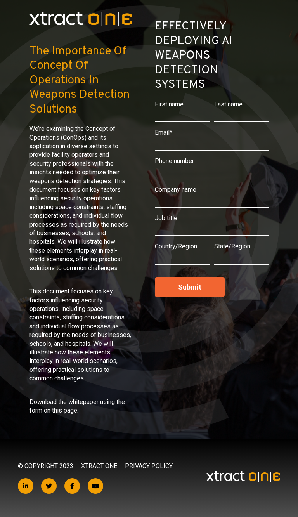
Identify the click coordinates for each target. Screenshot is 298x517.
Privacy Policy (149, 466)
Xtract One (99, 466)
